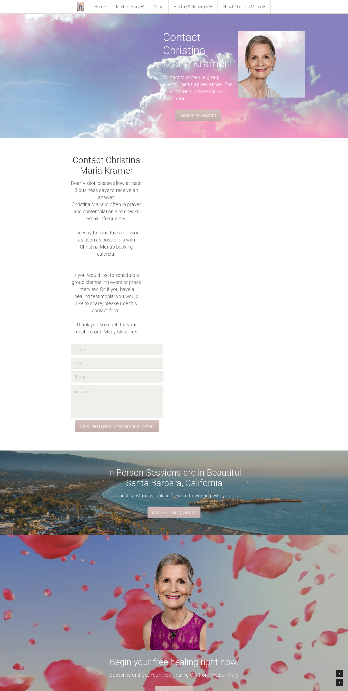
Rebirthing (131, 636)
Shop (158, 6)
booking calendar (192, 177)
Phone (136, 265)
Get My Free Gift (174, 579)
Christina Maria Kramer (89, 627)
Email (135, 251)
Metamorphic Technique (143, 646)
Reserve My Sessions (107, 89)
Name (136, 237)
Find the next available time (198, 627)
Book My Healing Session (174, 400)
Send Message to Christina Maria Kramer (174, 314)
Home (100, 6)
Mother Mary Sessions (141, 627)
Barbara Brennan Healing (143, 642)
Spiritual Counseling (139, 632)
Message (139, 280)
